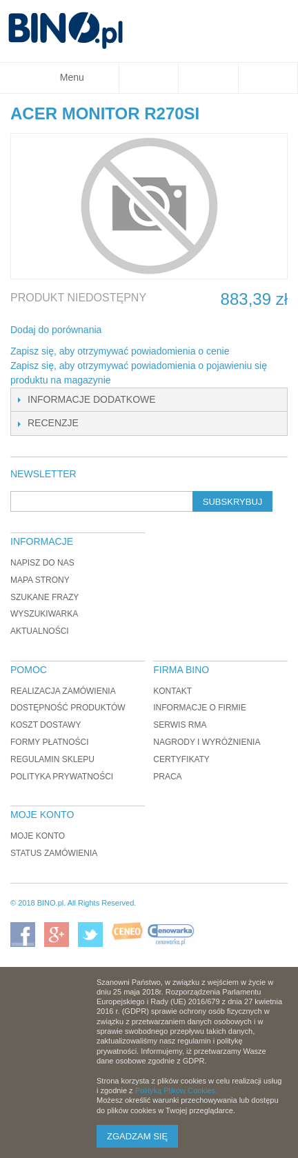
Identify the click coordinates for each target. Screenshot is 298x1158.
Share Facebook (130, 330)
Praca (167, 776)
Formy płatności (49, 742)
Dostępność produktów (68, 707)
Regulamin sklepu (52, 759)
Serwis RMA (179, 725)
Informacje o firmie (199, 707)
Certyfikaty (181, 759)
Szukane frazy (44, 597)
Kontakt (172, 691)
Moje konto (37, 836)
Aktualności (39, 631)
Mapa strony (40, 580)
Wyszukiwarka (44, 614)
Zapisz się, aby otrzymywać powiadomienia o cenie (119, 351)
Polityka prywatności (61, 776)
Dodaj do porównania (55, 329)
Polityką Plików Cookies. (176, 1090)
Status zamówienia (53, 853)
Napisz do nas (42, 563)
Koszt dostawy (45, 725)
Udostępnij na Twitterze (158, 330)
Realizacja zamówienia (63, 691)
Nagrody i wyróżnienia (206, 742)
